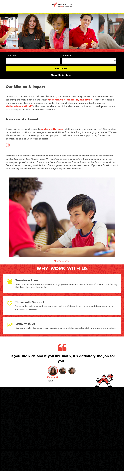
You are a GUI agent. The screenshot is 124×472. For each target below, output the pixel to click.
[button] (55, 261)
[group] (62, 217)
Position (67, 55)
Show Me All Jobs (61, 75)
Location (11, 55)
